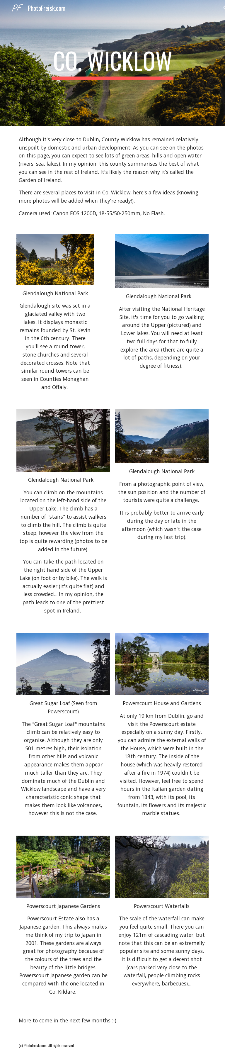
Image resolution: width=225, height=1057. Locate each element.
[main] (112, 63)
